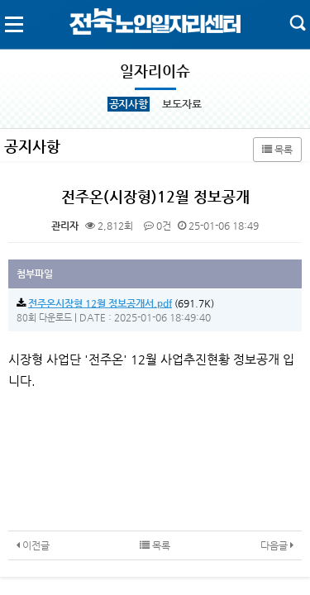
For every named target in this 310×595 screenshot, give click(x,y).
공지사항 (128, 104)
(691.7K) (115, 303)
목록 (277, 149)
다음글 (276, 545)
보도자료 (181, 104)
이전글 (33, 545)
